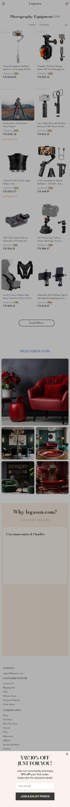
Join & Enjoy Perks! (35, 796)
